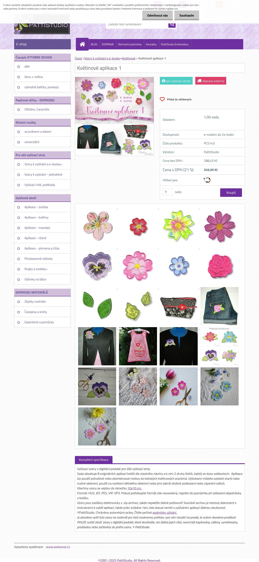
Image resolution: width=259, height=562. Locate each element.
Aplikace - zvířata (36, 207)
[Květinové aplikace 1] (97, 207)
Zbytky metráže (35, 301)
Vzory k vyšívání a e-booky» (43, 164)
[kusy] (168, 191)
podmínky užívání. (165, 512)
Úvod (78, 58)
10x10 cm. (134, 488)
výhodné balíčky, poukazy (41, 87)
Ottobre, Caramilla (36, 109)
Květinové (128, 58)
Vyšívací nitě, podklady (39, 184)
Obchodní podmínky (130, 44)
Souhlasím (186, 15)
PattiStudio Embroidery (175, 44)
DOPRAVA (108, 44)
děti (27, 66)
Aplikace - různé (35, 237)
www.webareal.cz (58, 546)
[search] (172, 24)
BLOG (94, 44)
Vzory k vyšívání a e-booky (102, 58)
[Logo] (42, 24)
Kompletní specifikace (93, 459)
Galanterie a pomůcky (39, 322)
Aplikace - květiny (36, 217)
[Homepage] (84, 44)
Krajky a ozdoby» (36, 268)
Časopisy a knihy (35, 311)
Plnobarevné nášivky (38, 258)
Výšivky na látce (35, 279)
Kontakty (151, 44)
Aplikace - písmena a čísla (41, 248)
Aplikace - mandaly (37, 227)
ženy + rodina (33, 76)
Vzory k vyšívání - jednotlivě (43, 174)
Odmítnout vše (157, 15)
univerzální (31, 141)
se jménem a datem (37, 131)
